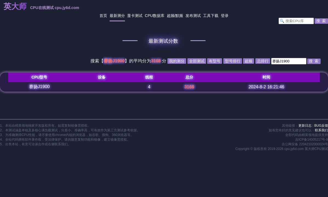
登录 (225, 15)
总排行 (263, 61)
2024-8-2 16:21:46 (266, 87)
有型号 (214, 61)
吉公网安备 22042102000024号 (305, 144)
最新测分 (117, 15)
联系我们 (321, 130)
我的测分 (176, 61)
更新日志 (305, 126)
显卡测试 (134, 15)
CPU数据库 (155, 15)
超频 (171, 15)
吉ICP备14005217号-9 (311, 139)
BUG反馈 (321, 126)
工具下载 (210, 15)
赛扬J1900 (39, 86)
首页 (103, 15)
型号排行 (232, 61)
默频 (179, 15)
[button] (321, 21)
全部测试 (196, 61)
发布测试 (193, 15)
